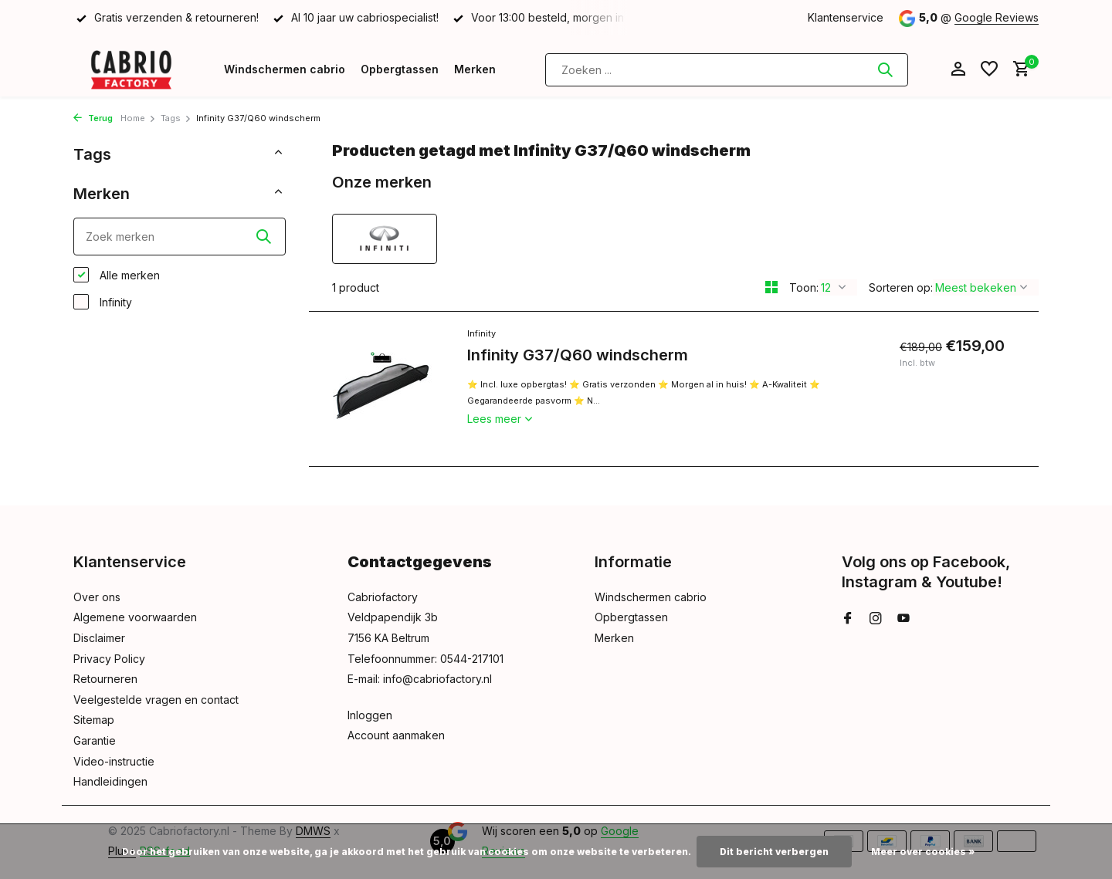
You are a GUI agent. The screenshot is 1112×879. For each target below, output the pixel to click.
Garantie (94, 740)
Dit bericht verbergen (774, 851)
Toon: (804, 287)
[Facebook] (848, 619)
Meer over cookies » (923, 851)
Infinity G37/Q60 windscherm (577, 355)
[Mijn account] (958, 69)
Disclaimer (99, 637)
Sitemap (93, 719)
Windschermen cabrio (284, 69)
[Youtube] (903, 619)
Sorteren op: (901, 287)
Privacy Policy (109, 658)
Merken (475, 69)
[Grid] (771, 287)
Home (138, 118)
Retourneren (105, 678)
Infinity (102, 301)
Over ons (96, 596)
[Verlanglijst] (989, 69)
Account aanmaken (396, 735)
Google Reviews (996, 17)
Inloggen (370, 715)
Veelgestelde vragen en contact (156, 699)
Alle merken (116, 274)
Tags (176, 118)
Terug (93, 118)
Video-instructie (113, 761)
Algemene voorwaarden (135, 617)
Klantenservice (845, 17)
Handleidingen (110, 781)
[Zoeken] (726, 69)
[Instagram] (876, 619)
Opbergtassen (400, 69)
